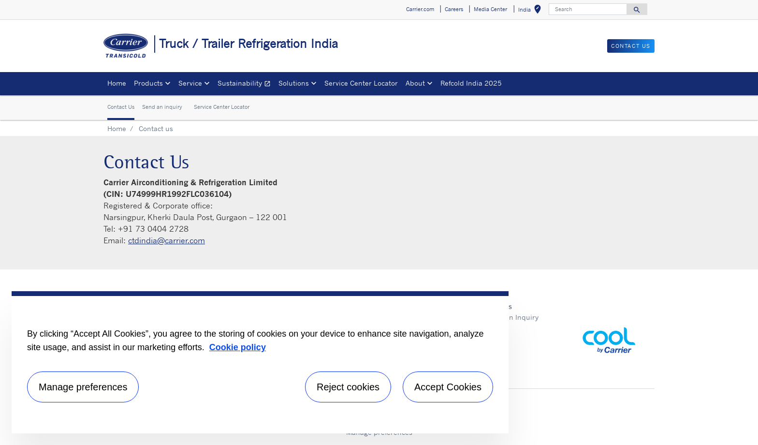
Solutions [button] (293, 83)
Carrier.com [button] (420, 9)
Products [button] (148, 83)
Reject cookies (348, 387)
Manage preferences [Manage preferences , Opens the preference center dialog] (83, 387)
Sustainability (246, 84)
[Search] (588, 9)
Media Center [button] (490, 9)
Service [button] (190, 83)
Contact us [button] (631, 46)
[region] (260, 362)
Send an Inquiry (512, 317)
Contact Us (120, 107)
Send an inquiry (162, 107)
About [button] (415, 83)
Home (116, 83)
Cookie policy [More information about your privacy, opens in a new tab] (237, 347)
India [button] (531, 11)
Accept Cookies (447, 387)
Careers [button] (454, 9)
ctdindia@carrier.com (166, 240)
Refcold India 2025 (471, 83)
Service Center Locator (361, 83)
